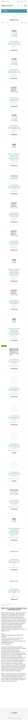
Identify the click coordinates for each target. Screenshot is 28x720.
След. (8, 603)
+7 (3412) (3, 1)
